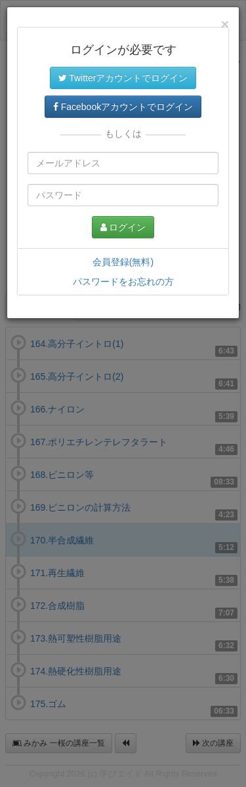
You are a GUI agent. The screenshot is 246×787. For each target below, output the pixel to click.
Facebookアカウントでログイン (123, 106)
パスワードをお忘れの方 (123, 281)
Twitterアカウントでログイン (123, 78)
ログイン (123, 227)
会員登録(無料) (123, 262)
